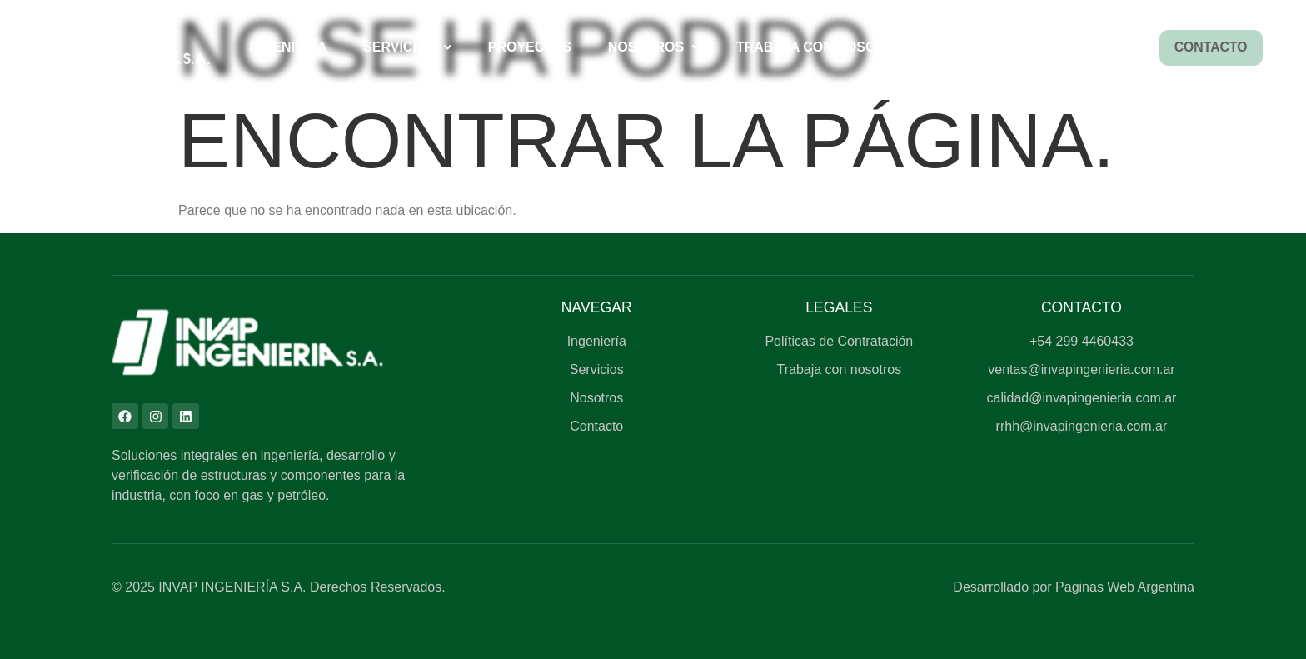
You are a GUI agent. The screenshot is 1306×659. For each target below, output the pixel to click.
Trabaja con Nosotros (823, 47)
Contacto (1209, 48)
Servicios (406, 47)
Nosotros (652, 47)
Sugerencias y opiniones (1040, 47)
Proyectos (528, 47)
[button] (407, 47)
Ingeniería (287, 47)
